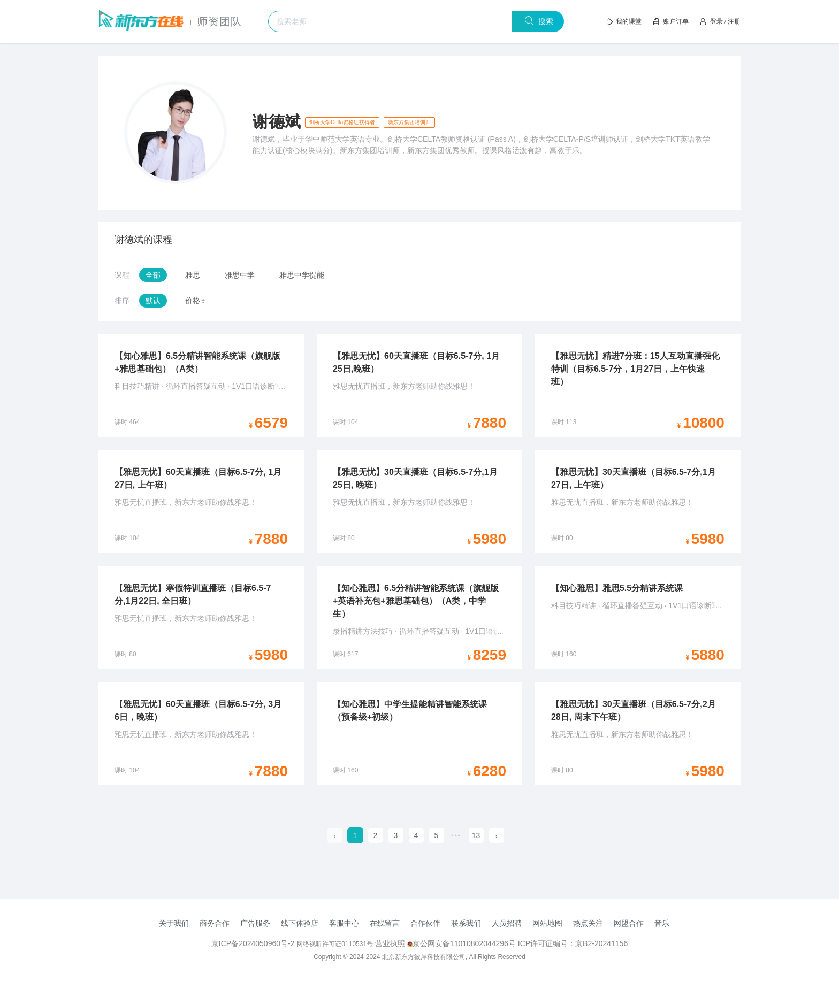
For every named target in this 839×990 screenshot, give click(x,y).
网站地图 (547, 923)
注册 (734, 21)
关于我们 (174, 923)
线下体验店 (299, 923)
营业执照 (390, 943)
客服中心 (344, 923)
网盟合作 (629, 923)
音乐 (661, 923)
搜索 (544, 21)
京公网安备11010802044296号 (462, 943)
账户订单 (676, 21)
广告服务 (255, 923)
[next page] (496, 836)
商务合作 (215, 923)
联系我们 (466, 923)
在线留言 (385, 923)
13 (476, 835)
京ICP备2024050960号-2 (254, 943)
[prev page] (334, 836)
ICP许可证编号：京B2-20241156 (573, 943)
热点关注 (588, 923)
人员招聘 (507, 923)
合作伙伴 (425, 923)
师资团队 (219, 21)
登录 (716, 21)
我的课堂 (629, 21)
